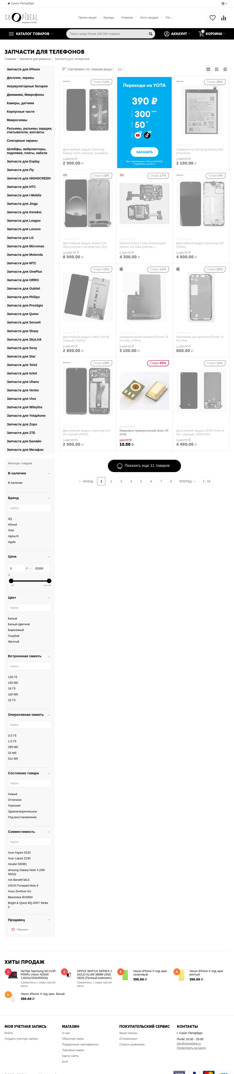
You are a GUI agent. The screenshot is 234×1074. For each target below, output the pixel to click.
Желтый (13, 641)
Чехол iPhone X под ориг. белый (43, 994)
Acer (11, 530)
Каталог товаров (32, 34)
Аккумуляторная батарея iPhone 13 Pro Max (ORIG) (144, 338)
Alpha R (13, 536)
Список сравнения (132, 1044)
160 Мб (13, 694)
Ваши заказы (128, 1033)
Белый (12, 618)
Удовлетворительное (22, 811)
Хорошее (14, 805)
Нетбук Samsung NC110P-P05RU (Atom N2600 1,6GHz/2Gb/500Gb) (39, 974)
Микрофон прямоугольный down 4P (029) (144, 432)
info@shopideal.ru (189, 1043)
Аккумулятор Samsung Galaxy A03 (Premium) (199, 151)
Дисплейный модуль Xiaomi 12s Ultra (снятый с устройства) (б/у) (85, 245)
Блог (65, 1061)
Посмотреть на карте (191, 1048)
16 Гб (12, 688)
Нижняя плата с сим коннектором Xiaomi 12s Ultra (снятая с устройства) (143, 245)
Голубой (13, 636)
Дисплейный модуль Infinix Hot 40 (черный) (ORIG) (86, 338)
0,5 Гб (12, 735)
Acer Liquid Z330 (19, 858)
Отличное (14, 799)
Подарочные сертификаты (80, 1044)
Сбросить (19, 929)
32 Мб (12, 753)
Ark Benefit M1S (18, 880)
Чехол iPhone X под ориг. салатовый (150, 972)
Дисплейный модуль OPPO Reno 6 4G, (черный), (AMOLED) (200, 432)
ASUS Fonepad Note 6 (23, 885)
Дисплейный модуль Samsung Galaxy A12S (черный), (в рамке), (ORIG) (85, 151)
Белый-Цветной (19, 624)
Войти (9, 1033)
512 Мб (13, 758)
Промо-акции (87, 17)
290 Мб (13, 747)
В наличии (15, 482)
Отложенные (128, 1038)
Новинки (127, 17)
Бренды (109, 17)
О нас (66, 1033)
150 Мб (13, 682)
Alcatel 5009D (17, 864)
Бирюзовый (16, 630)
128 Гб (12, 677)
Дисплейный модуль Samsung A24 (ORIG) (200, 245)
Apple (12, 542)
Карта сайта (70, 1056)
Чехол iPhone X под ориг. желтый (206, 972)
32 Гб (12, 700)
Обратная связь (73, 1038)
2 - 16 (206, 481)
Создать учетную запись (21, 1038)
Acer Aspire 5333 (19, 852)
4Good (12, 524)
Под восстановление (22, 817)
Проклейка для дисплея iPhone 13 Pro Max (199, 338)
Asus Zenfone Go (19, 891)
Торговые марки (73, 1050)
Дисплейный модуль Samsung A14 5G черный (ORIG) (86, 432)
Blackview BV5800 (20, 897)
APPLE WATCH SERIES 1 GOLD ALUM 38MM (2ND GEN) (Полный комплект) (94, 974)
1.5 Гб (12, 741)
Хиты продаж (149, 17)
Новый (12, 794)
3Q (10, 519)
